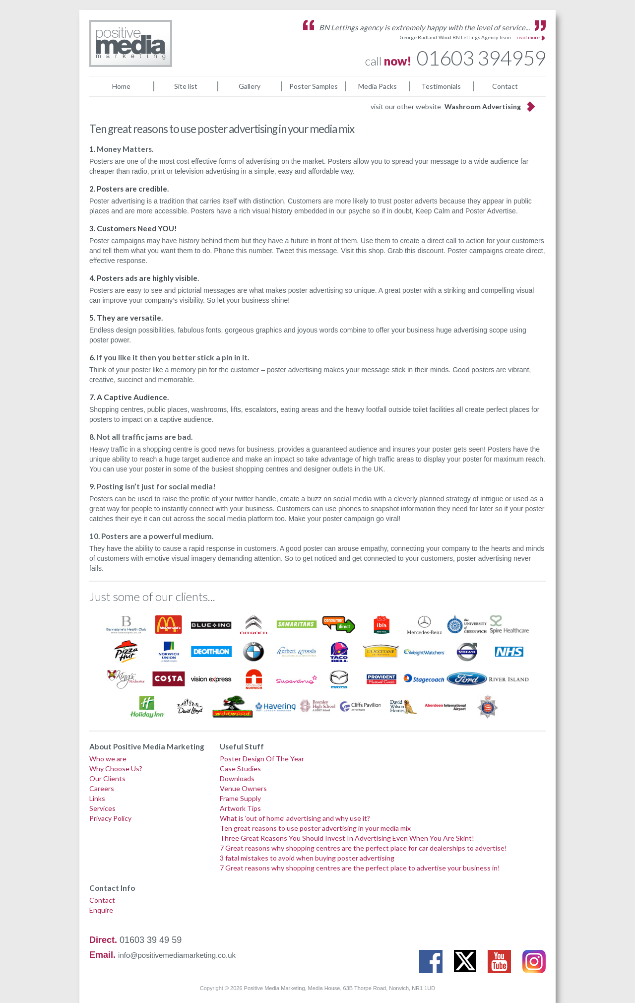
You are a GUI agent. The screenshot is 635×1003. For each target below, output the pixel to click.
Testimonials (441, 86)
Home (121, 86)
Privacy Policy (110, 818)
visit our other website (446, 106)
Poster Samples (313, 86)
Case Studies (240, 768)
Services (102, 808)
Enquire (101, 910)
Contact (505, 86)
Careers (101, 788)
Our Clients (107, 778)
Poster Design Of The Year (262, 758)
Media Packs (377, 86)
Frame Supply (240, 798)
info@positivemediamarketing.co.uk (177, 955)
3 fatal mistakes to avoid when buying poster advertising (307, 858)
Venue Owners (243, 788)
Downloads (237, 778)
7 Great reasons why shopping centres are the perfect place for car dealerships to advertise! (363, 848)
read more (528, 37)
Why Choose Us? (115, 768)
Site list (185, 86)
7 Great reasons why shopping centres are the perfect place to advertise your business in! (360, 868)
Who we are (108, 758)
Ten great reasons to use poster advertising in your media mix (315, 828)
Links (97, 798)
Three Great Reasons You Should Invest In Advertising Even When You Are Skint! (347, 838)
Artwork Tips (240, 808)
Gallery (249, 86)
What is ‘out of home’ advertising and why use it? (295, 818)
